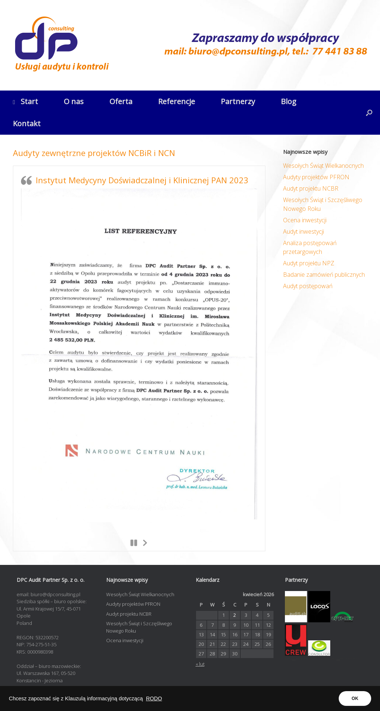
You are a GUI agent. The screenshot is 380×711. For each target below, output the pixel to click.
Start (25, 101)
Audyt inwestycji (303, 231)
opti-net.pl (294, 659)
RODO (154, 698)
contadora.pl (338, 659)
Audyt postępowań (307, 286)
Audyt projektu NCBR (310, 188)
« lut (200, 664)
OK (355, 698)
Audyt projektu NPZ (308, 263)
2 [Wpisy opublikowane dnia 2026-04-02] (234, 615)
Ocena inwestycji (305, 220)
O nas (74, 101)
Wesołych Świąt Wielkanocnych (323, 166)
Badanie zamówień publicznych (324, 274)
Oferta (120, 101)
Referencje (176, 101)
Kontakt (27, 123)
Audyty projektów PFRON (316, 177)
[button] (369, 113)
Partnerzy (238, 101)
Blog (288, 101)
